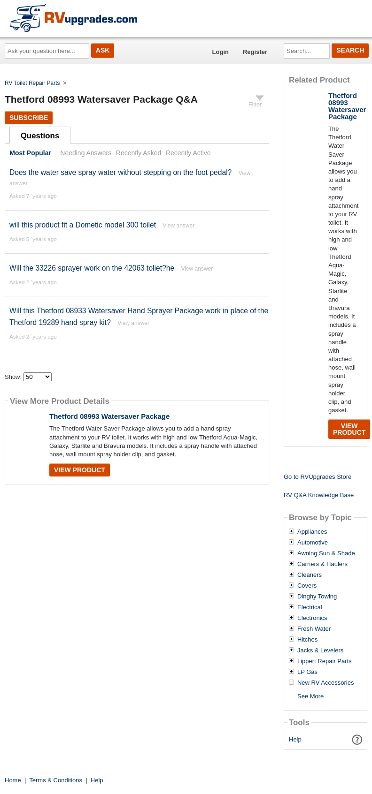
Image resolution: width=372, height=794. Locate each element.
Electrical (309, 607)
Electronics (312, 618)
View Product (79, 470)
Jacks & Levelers (320, 650)
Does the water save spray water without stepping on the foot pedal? (120, 172)
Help (295, 739)
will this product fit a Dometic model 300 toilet (82, 225)
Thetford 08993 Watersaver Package (109, 416)
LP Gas (307, 672)
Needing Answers (85, 153)
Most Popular (30, 153)
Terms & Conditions (55, 780)
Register (255, 51)
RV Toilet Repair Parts (32, 83)
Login (220, 51)
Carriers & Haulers (322, 564)
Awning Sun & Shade (326, 553)
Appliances (312, 532)
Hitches (307, 639)
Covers (307, 585)
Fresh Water (314, 629)
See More (310, 696)
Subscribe (28, 117)
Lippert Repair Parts (324, 661)
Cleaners (309, 575)
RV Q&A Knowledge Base (319, 495)
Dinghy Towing (317, 596)
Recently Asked (138, 153)
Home (13, 780)
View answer (178, 225)
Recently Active (188, 153)
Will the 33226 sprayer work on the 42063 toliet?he (91, 268)
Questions (40, 135)
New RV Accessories (325, 683)
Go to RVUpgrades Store (317, 476)
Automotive (312, 542)
